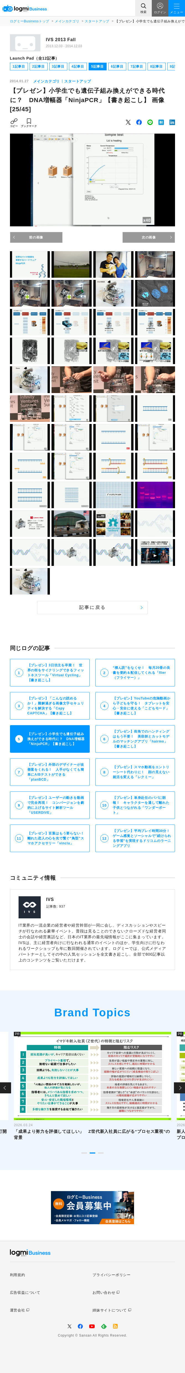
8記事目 (156, 66)
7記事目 (136, 66)
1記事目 (18, 66)
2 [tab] (92, 1153)
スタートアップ (97, 21)
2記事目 (38, 66)
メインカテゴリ (67, 21)
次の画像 (149, 237)
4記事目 (77, 66)
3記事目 (58, 66)
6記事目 (117, 66)
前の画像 (36, 237)
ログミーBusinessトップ (29, 21)
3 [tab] (101, 1153)
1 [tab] (84, 1153)
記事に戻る (92, 607)
